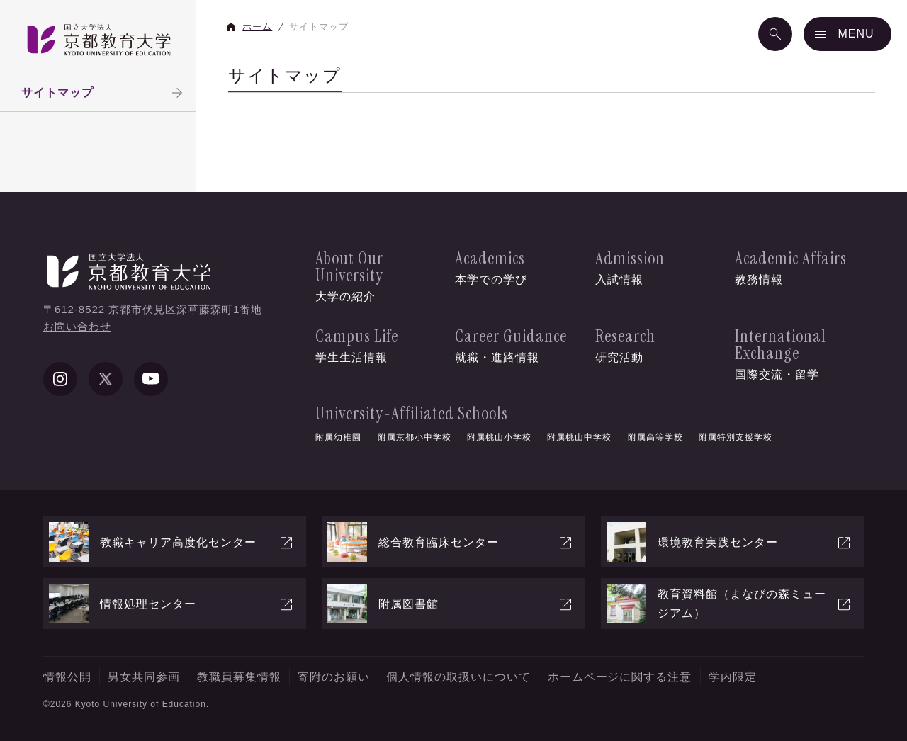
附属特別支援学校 (735, 437)
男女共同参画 (144, 677)
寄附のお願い (334, 677)
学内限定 (733, 677)
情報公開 (67, 677)
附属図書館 (450, 603)
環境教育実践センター (729, 542)
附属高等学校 (655, 437)
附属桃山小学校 (499, 437)
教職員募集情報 (239, 677)
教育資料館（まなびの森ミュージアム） (729, 603)
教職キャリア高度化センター (172, 542)
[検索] (775, 34)
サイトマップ (103, 92)
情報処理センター (172, 603)
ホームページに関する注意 (620, 677)
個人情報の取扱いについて (458, 677)
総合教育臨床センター (450, 542)
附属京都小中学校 (414, 437)
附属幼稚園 (338, 437)
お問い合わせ (77, 326)
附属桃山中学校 (579, 437)
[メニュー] (847, 34)
